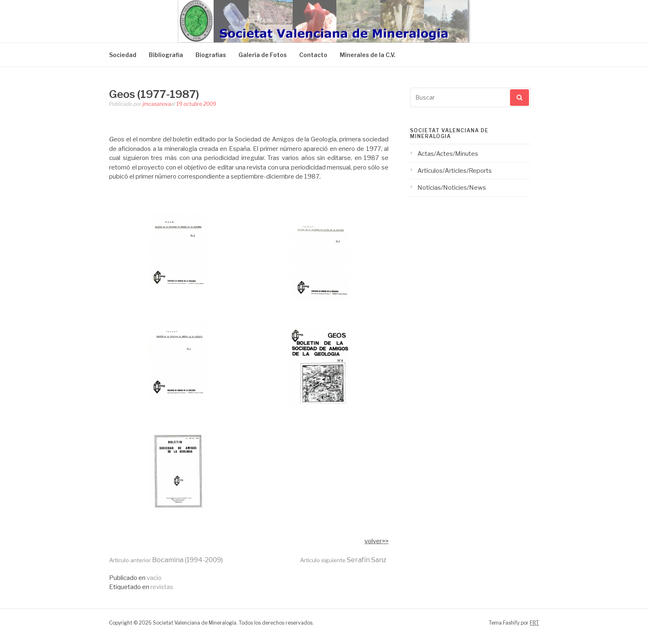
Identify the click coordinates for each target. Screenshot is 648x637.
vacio (154, 578)
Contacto (313, 54)
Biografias (210, 54)
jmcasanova (157, 104)
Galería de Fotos (262, 54)
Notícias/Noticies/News (451, 187)
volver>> (376, 541)
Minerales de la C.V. (367, 54)
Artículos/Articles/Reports (454, 170)
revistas (161, 587)
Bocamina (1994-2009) (166, 560)
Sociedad (122, 54)
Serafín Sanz (343, 560)
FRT (534, 623)
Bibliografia (166, 54)
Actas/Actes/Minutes (447, 153)
